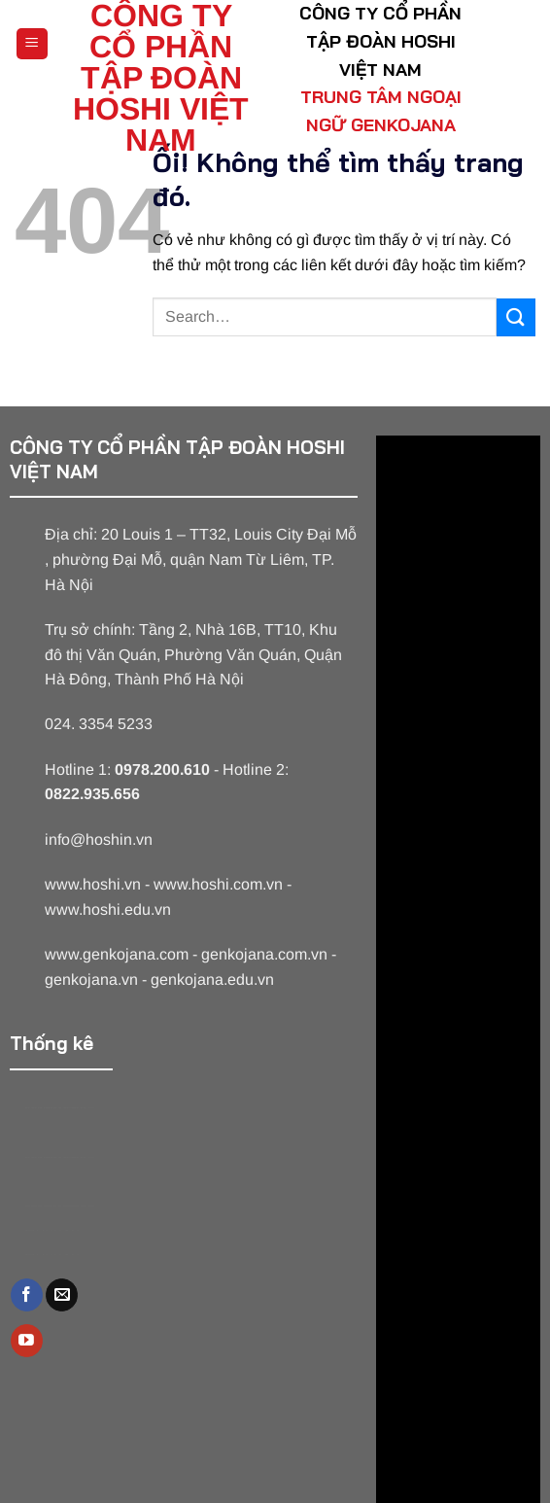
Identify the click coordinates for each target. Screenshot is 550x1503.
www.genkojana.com (117, 954)
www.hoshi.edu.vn (108, 909)
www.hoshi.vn (93, 884)
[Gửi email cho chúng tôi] (62, 1294)
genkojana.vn (91, 979)
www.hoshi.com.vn (218, 884)
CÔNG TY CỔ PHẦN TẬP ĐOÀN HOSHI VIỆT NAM (161, 78)
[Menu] (33, 44)
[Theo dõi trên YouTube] (27, 1340)
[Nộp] (516, 317)
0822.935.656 (92, 794)
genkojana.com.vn (264, 954)
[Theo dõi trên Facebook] (27, 1294)
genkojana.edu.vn (212, 979)
